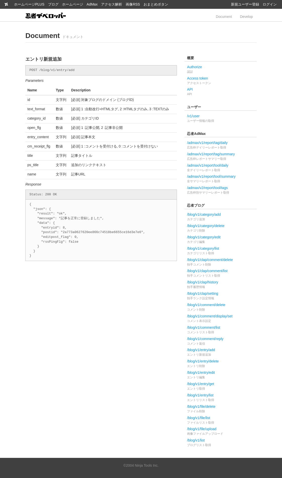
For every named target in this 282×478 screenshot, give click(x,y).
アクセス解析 (111, 4)
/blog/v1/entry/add (220, 352)
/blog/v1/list (220, 443)
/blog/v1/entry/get (220, 386)
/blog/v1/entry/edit (220, 375)
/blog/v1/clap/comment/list (220, 273)
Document (224, 17)
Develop (246, 17)
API (220, 92)
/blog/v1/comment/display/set (220, 318)
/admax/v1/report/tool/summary (220, 179)
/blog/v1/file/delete (220, 409)
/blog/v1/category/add (220, 217)
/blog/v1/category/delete (220, 228)
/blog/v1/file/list (220, 420)
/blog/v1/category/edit (220, 239)
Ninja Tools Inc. (147, 465)
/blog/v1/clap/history (220, 284)
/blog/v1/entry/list (220, 397)
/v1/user (220, 118)
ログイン (270, 4)
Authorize (220, 69)
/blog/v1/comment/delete (220, 307)
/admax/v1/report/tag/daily (220, 145)
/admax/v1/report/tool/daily (220, 168)
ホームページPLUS (29, 4)
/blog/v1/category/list (220, 251)
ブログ (53, 4)
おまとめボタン (156, 4)
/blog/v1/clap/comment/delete (220, 262)
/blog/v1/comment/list (220, 330)
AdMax (92, 4)
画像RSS (133, 4)
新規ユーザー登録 (245, 4)
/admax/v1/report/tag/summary (220, 156)
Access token (220, 81)
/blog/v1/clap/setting (220, 296)
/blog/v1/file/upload (220, 431)
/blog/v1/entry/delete (220, 364)
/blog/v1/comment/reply (220, 341)
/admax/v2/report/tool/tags (220, 190)
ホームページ (72, 4)
